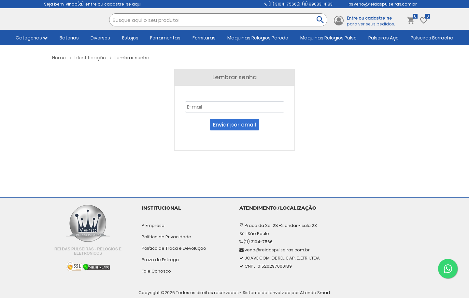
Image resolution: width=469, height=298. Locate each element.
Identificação (93, 57)
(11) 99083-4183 (376, 4)
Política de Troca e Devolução (174, 248)
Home (61, 57)
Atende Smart (315, 287)
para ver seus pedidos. (371, 21)
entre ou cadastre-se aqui (113, 4)
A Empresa (153, 225)
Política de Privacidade (166, 237)
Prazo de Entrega (160, 260)
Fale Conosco (156, 271)
